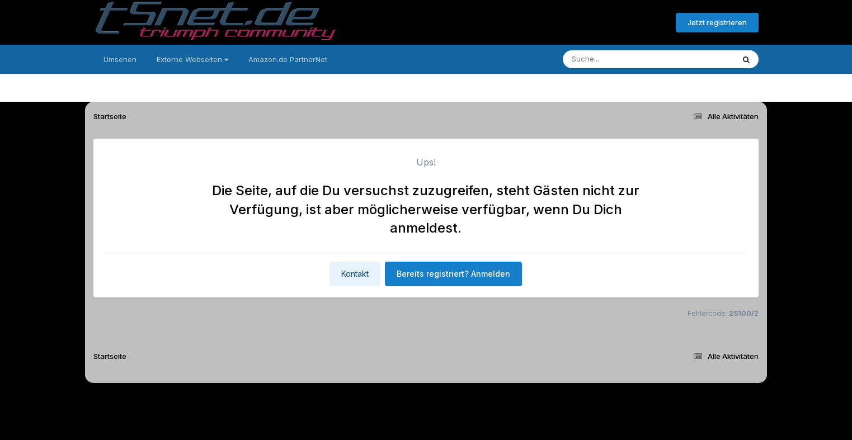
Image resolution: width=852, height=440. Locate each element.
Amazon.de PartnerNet (287, 59)
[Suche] (626, 59)
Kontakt (355, 273)
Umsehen (119, 59)
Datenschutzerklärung (432, 400)
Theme (364, 400)
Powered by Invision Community (426, 423)
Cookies (536, 400)
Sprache (318, 400)
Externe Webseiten (192, 59)
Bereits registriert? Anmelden (606, 22)
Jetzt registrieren (717, 22)
